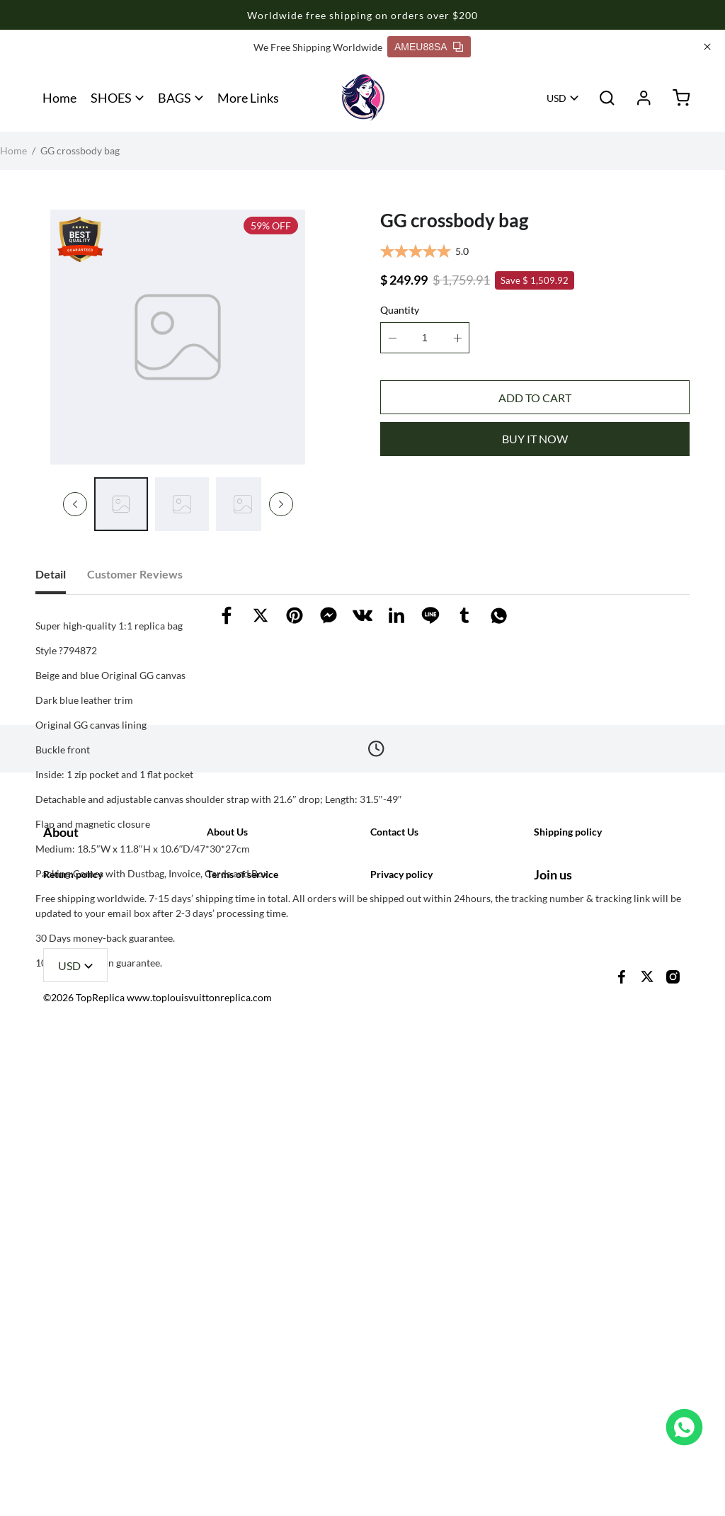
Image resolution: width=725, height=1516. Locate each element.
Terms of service (242, 1338)
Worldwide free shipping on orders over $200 (362, 15)
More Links (248, 98)
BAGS (174, 98)
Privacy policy (401, 1338)
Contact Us (394, 1221)
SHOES (111, 98)
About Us (227, 1221)
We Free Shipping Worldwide (317, 47)
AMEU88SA (428, 46)
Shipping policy (568, 1221)
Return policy (73, 1338)
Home (59, 98)
